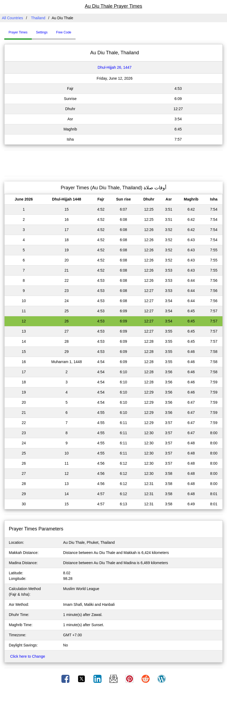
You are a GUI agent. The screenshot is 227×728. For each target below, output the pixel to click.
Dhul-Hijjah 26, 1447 (115, 67)
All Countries (12, 18)
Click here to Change (27, 656)
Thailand (38, 18)
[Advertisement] (113, 162)
